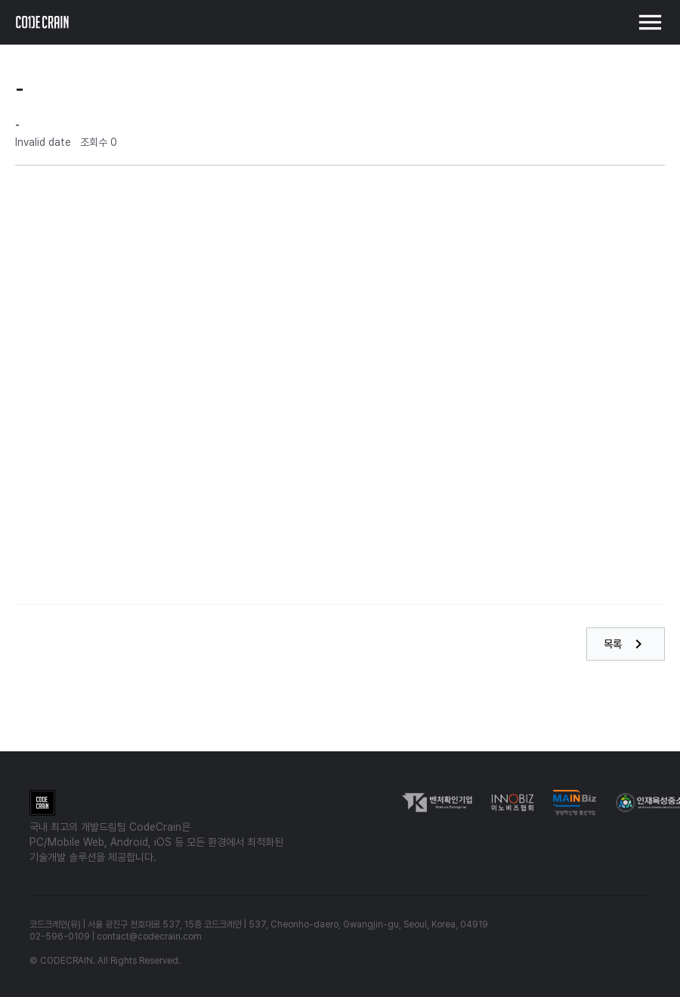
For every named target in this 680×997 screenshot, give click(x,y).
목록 (626, 644)
